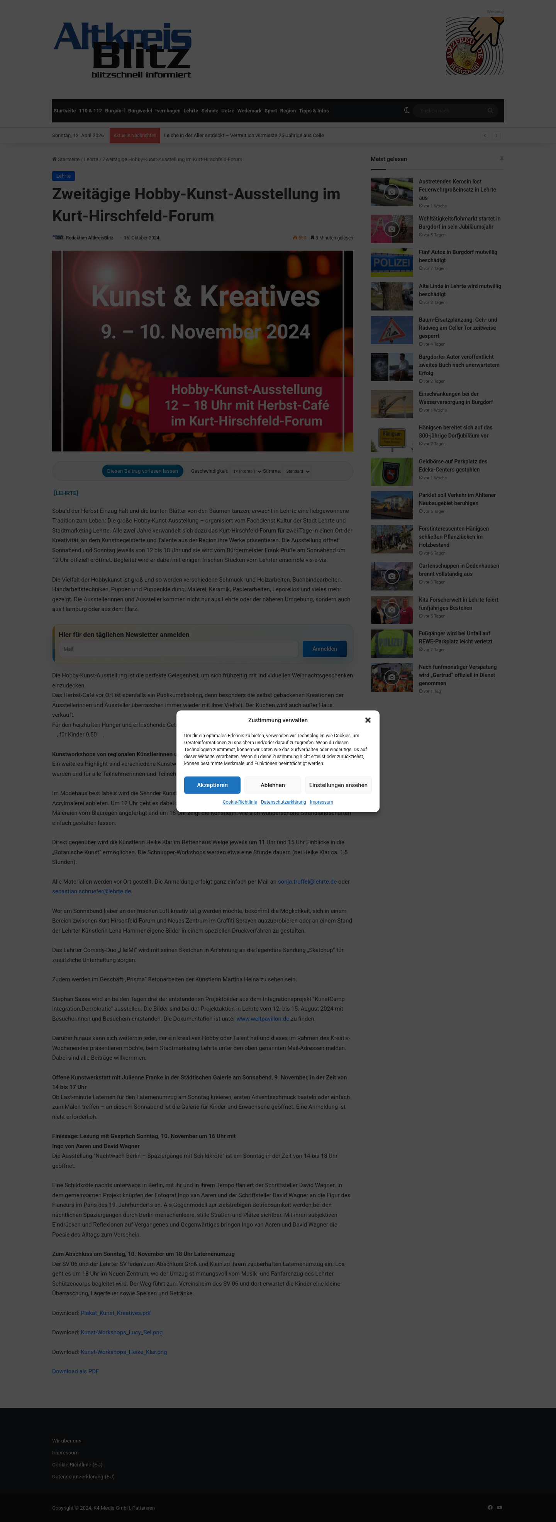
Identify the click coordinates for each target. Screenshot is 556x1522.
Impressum (321, 801)
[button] (368, 720)
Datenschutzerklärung (283, 801)
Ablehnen (273, 785)
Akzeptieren (212, 785)
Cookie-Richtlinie (240, 801)
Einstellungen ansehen (338, 785)
